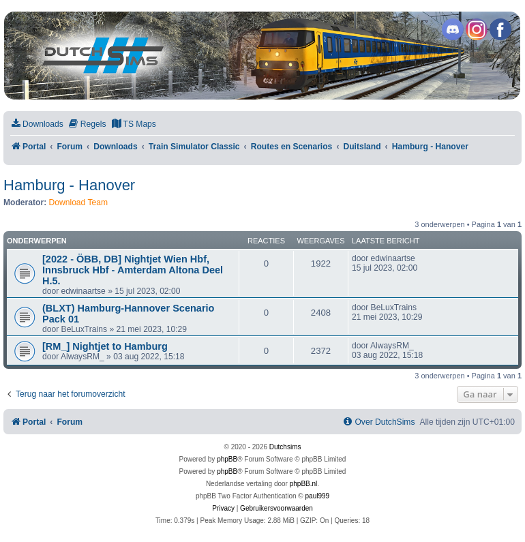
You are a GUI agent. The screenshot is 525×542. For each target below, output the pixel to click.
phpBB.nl (304, 483)
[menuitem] (36, 124)
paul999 (317, 496)
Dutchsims (285, 447)
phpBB (227, 459)
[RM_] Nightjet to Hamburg (105, 346)
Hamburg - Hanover (69, 185)
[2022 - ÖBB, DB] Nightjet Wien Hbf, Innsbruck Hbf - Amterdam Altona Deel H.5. (132, 270)
